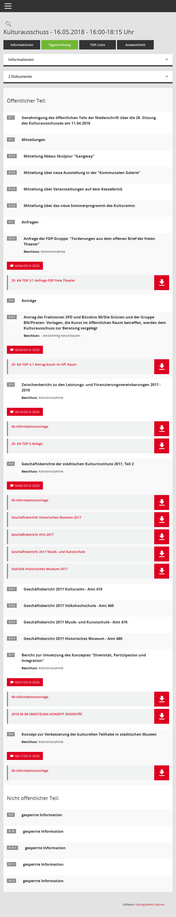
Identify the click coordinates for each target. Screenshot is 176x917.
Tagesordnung (60, 45)
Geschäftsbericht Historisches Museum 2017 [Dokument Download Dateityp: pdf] (46, 518)
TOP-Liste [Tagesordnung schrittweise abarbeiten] (97, 45)
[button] (161, 282)
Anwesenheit (135, 45)
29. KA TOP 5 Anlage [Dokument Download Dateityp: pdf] (27, 444)
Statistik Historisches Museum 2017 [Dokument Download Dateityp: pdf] (39, 569)
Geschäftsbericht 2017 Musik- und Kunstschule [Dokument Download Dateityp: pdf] (48, 552)
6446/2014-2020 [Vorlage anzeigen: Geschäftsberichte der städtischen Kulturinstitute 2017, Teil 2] (27, 485)
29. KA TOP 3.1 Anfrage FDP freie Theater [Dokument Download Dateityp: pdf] (43, 281)
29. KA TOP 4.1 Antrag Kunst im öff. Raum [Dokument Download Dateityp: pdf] (43, 365)
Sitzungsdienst (150, 904)
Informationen (22, 45)
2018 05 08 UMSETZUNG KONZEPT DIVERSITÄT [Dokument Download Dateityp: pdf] (46, 714)
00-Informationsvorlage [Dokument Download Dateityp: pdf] (29, 427)
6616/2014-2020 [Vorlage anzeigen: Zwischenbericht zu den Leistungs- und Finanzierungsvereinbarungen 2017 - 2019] (27, 412)
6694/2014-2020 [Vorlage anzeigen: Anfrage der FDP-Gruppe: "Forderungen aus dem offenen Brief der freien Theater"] (27, 266)
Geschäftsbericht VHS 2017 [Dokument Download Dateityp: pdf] (32, 535)
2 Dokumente (20, 76)
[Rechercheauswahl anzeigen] (7, 24)
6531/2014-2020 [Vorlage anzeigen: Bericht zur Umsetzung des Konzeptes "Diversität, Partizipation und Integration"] (27, 682)
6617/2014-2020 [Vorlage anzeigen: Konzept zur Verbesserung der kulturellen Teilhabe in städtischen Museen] (27, 756)
